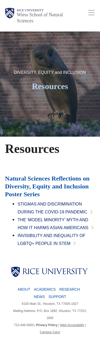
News (39, 297)
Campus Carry (50, 332)
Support (57, 297)
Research (69, 289)
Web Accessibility (72, 325)
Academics (45, 289)
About (24, 289)
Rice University (30, 10)
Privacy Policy (46, 325)
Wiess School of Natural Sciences (40, 17)
